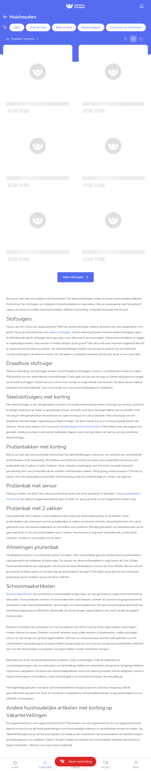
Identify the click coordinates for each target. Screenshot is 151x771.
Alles (17, 27)
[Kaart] (125, 38)
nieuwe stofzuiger (59, 332)
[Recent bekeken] (106, 764)
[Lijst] (141, 38)
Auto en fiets (38, 27)
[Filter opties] (4, 27)
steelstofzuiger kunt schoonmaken (80, 426)
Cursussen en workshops (126, 27)
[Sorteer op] (22, 38)
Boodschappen (91, 27)
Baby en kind (64, 27)
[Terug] (5, 17)
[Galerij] (133, 38)
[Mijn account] (136, 764)
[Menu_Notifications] (141, 6)
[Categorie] (45, 764)
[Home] (15, 764)
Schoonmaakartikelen (19, 594)
